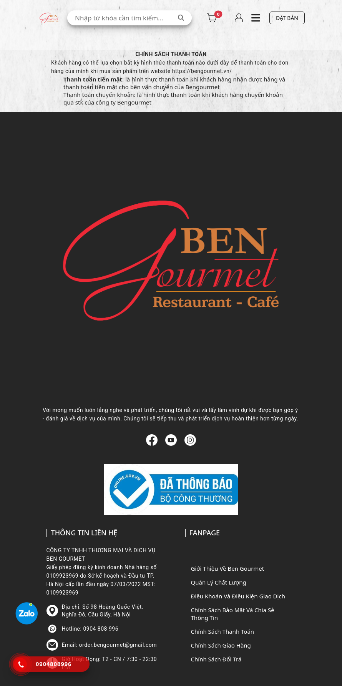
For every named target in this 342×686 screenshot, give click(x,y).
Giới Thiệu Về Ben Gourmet (227, 568)
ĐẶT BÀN (287, 18)
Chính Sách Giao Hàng (221, 645)
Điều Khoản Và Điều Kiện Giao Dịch (238, 596)
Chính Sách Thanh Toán (222, 631)
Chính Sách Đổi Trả (216, 659)
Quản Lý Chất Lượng (218, 582)
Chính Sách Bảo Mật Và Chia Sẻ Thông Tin (232, 613)
